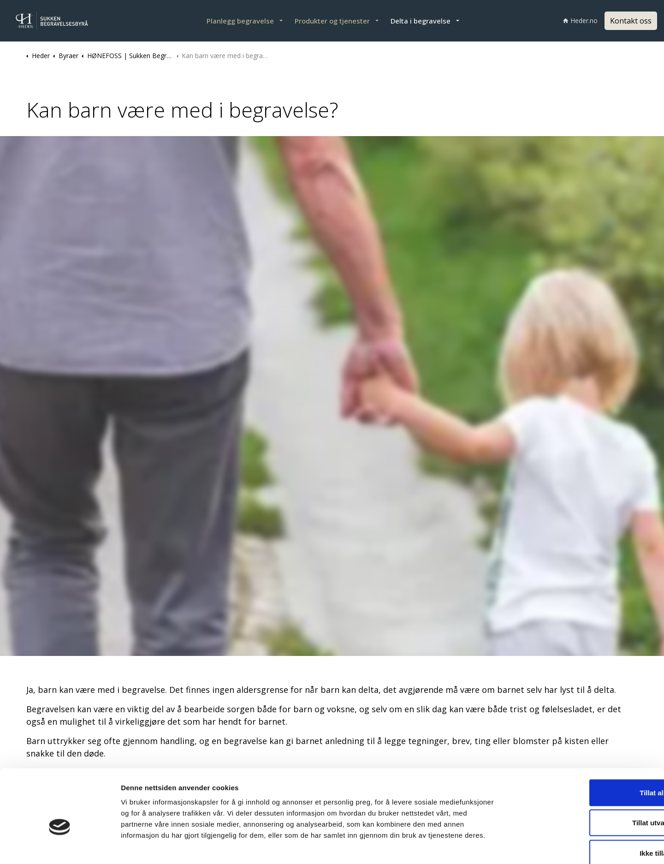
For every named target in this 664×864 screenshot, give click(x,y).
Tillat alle (587, 743)
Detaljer (489, 846)
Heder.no (580, 20)
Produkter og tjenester (332, 20)
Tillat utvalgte (587, 773)
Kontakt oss (631, 21)
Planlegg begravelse (240, 20)
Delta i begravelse (421, 20)
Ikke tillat (587, 803)
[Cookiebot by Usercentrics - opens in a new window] (59, 846)
